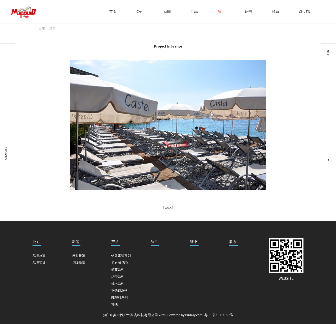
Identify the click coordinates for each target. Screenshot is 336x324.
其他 (114, 304)
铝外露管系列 (121, 256)
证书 (248, 11)
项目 (221, 11)
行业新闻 (78, 256)
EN (308, 11)
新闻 (167, 11)
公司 (140, 11)
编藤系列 (117, 270)
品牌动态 (78, 263)
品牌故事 (39, 256)
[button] (166, 186)
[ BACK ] (168, 208)
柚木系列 (117, 283)
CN (301, 11)
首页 (113, 11)
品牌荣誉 (39, 263)
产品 (194, 11)
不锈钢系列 (119, 290)
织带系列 (117, 276)
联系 (275, 11)
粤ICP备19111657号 (218, 315)
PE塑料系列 (119, 297)
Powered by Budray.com (184, 315)
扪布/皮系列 (120, 263)
